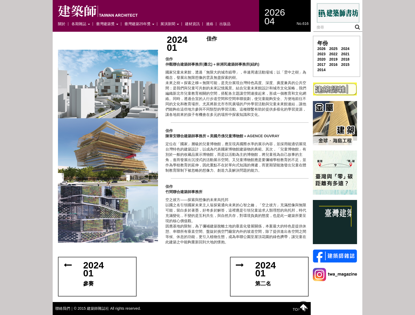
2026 (321, 49)
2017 (321, 64)
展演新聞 (169, 24)
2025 (333, 49)
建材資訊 (192, 24)
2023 (321, 54)
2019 (333, 59)
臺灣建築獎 (107, 24)
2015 (345, 64)
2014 (321, 70)
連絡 (209, 24)
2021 (345, 54)
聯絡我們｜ (64, 308)
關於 (61, 24)
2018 (345, 59)
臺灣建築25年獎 (139, 24)
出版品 (225, 24)
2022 (333, 54)
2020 (321, 59)
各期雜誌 (80, 24)
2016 (333, 64)
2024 (345, 49)
